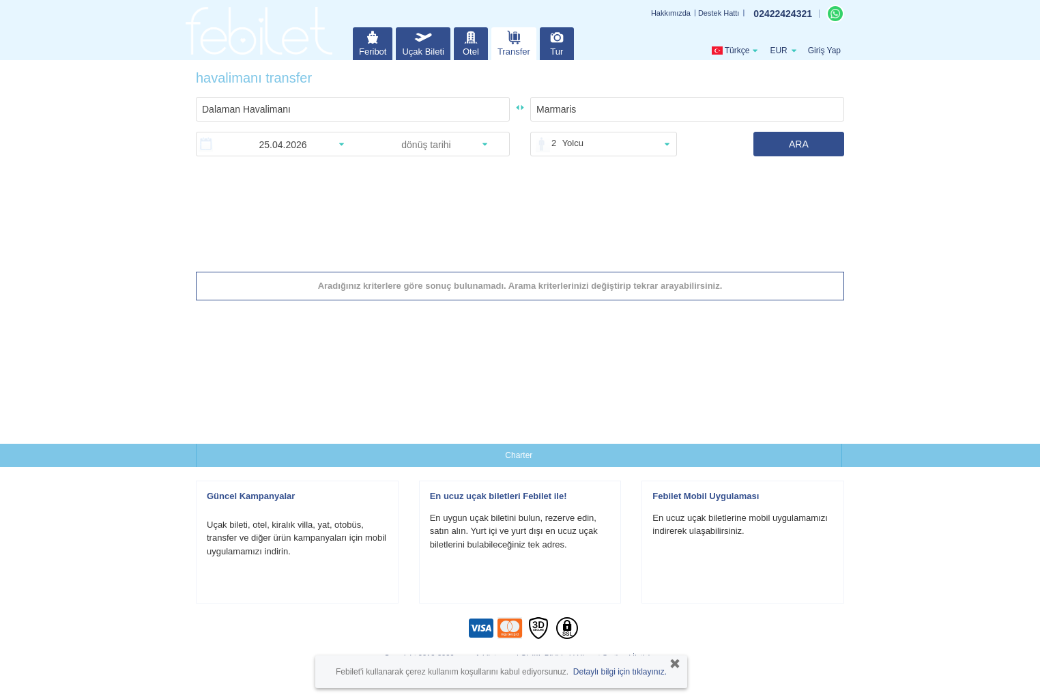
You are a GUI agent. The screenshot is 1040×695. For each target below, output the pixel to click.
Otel (471, 42)
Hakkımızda (671, 13)
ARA (799, 144)
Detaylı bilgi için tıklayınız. (620, 672)
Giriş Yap (824, 50)
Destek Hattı (719, 13)
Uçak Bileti (423, 42)
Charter (518, 455)
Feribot (372, 42)
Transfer (513, 42)
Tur (557, 42)
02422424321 (782, 13)
